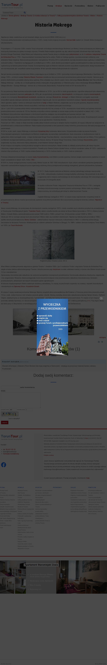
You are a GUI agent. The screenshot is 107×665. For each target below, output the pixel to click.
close (101, 302)
